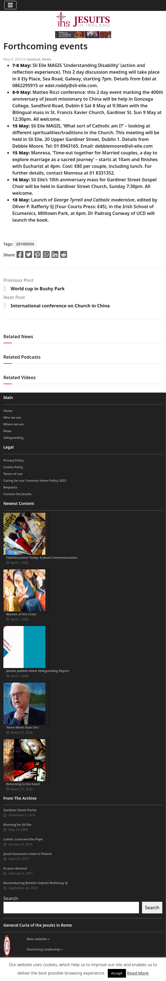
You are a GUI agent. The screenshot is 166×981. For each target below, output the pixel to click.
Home (7, 411)
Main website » (38, 939)
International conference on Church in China (60, 306)
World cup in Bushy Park (38, 289)
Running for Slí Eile (17, 824)
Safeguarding (13, 437)
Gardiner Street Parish (20, 810)
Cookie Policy (13, 467)
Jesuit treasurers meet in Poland (27, 854)
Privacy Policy (13, 460)
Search (10, 898)
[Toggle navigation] (10, 5)
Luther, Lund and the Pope (23, 839)
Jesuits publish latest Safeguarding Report (37, 671)
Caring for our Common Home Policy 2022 (34, 480)
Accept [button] (117, 973)
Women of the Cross (21, 614)
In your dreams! (15, 868)
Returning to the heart (23, 784)
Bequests (10, 487)
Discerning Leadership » (45, 949)
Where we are (13, 424)
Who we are (12, 417)
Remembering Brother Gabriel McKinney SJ (35, 883)
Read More (137, 973)
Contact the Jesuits (17, 494)
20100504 (25, 244)
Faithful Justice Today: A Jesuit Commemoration (41, 557)
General (33, 59)
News (46, 59)
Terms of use (12, 474)
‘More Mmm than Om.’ (23, 727)
